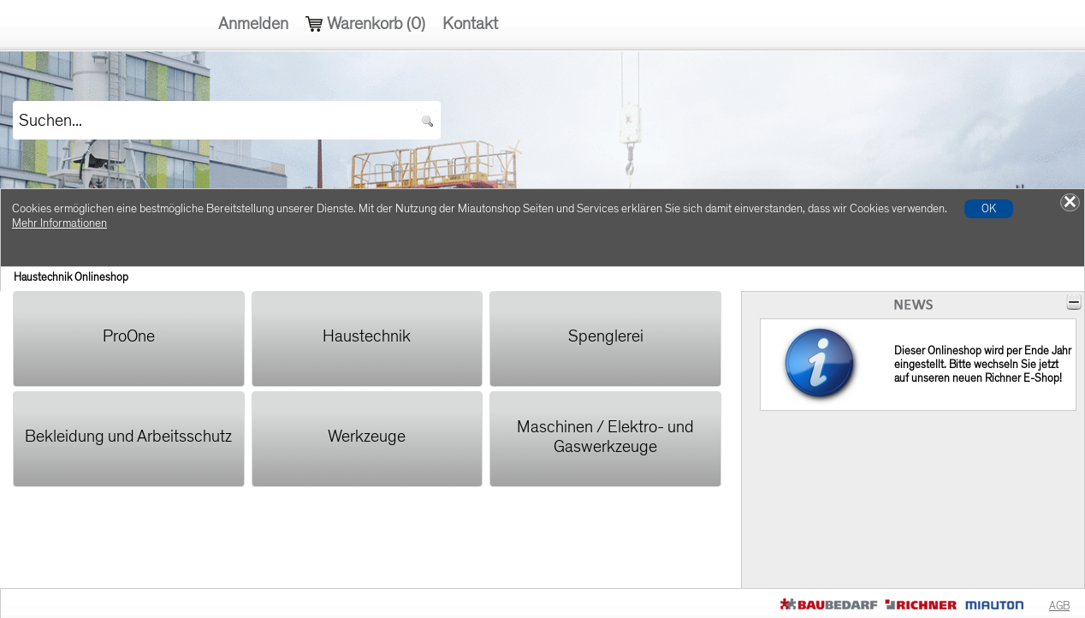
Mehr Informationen (59, 223)
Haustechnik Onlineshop (71, 277)
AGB (1059, 606)
